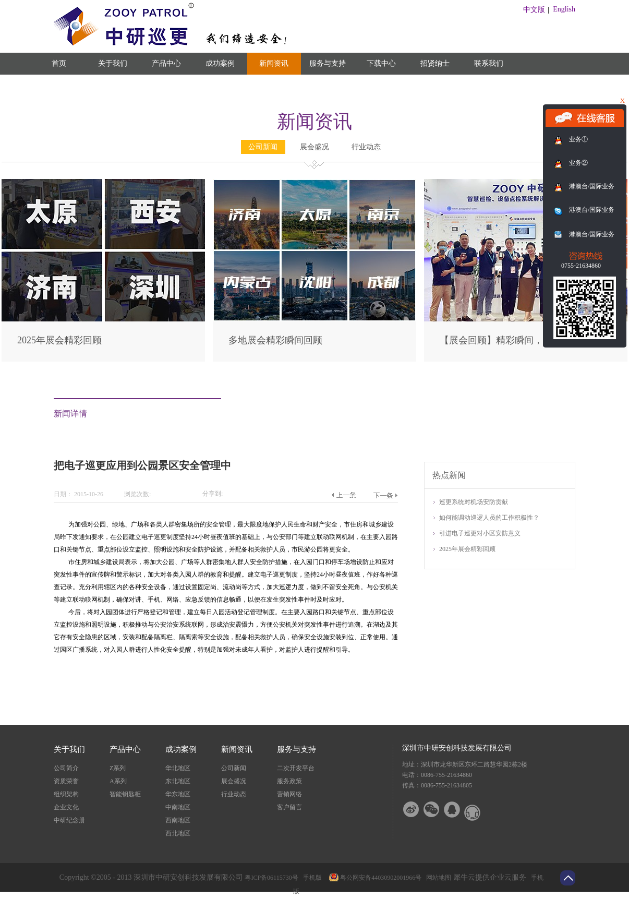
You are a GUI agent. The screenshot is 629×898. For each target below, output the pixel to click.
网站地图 (437, 877)
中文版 (534, 10)
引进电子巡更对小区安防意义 (480, 533)
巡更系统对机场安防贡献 (473, 502)
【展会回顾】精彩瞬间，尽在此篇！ (515, 340)
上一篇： (343, 495)
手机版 (311, 877)
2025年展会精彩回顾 (59, 340)
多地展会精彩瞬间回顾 (275, 340)
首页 (59, 63)
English (564, 9)
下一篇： (385, 495)
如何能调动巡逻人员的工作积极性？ (489, 517)
